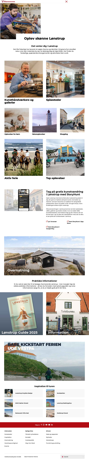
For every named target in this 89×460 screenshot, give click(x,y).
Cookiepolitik (30, 440)
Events (56, 5)
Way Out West (30, 443)
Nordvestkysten (78, 1)
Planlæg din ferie (44, 7)
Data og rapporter (52, 434)
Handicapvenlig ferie (45, 5)
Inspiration (33, 5)
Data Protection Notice (32, 457)
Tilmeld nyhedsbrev (32, 434)
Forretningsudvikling (53, 443)
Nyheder (49, 437)
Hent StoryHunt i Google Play (53, 235)
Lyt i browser (52, 229)
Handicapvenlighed (12, 443)
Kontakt (28, 437)
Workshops (50, 440)
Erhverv (85, 1)
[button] (44, 362)
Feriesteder (23, 5)
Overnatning (65, 5)
